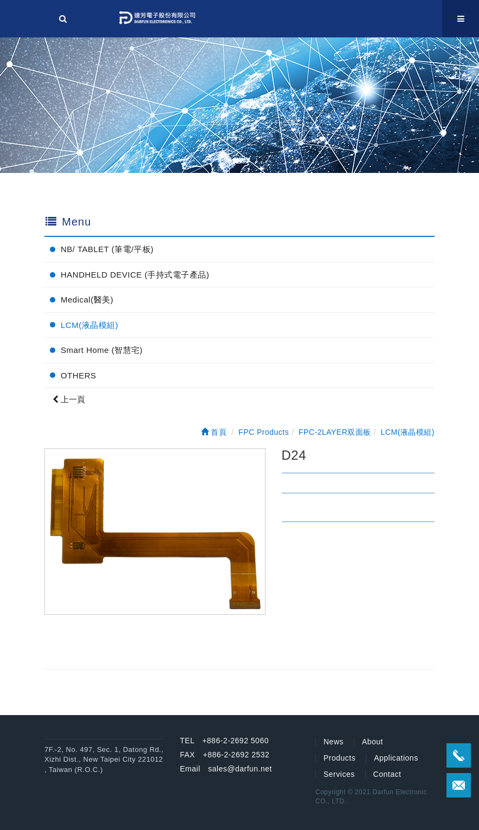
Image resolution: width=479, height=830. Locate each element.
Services (339, 774)
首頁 (214, 432)
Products (339, 758)
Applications (396, 758)
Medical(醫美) (87, 299)
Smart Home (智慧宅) (102, 350)
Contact (387, 774)
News (333, 741)
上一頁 (69, 399)
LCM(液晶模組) (89, 325)
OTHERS (78, 375)
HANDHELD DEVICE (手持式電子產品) (135, 274)
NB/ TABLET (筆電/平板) (107, 249)
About (372, 741)
